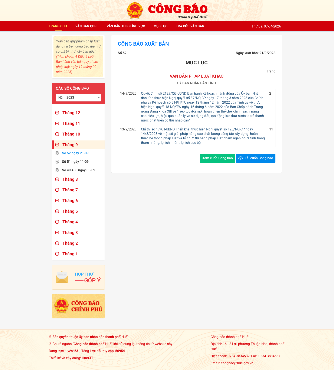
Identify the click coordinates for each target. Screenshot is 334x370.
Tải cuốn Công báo (259, 158)
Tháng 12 (71, 112)
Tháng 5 (70, 211)
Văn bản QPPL (86, 26)
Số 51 (75, 162)
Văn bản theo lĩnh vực (126, 26)
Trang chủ (58, 26)
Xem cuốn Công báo (217, 158)
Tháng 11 (71, 123)
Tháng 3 (70, 232)
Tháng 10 (71, 134)
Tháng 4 (70, 221)
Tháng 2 (70, 243)
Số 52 (75, 153)
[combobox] (78, 97)
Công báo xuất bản (143, 43)
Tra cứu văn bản (190, 26)
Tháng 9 (70, 144)
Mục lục (160, 26)
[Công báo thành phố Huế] (167, 10)
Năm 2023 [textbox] (66, 97)
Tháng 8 (70, 179)
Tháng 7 (70, 189)
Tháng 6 (70, 200)
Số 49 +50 (78, 170)
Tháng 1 (70, 253)
